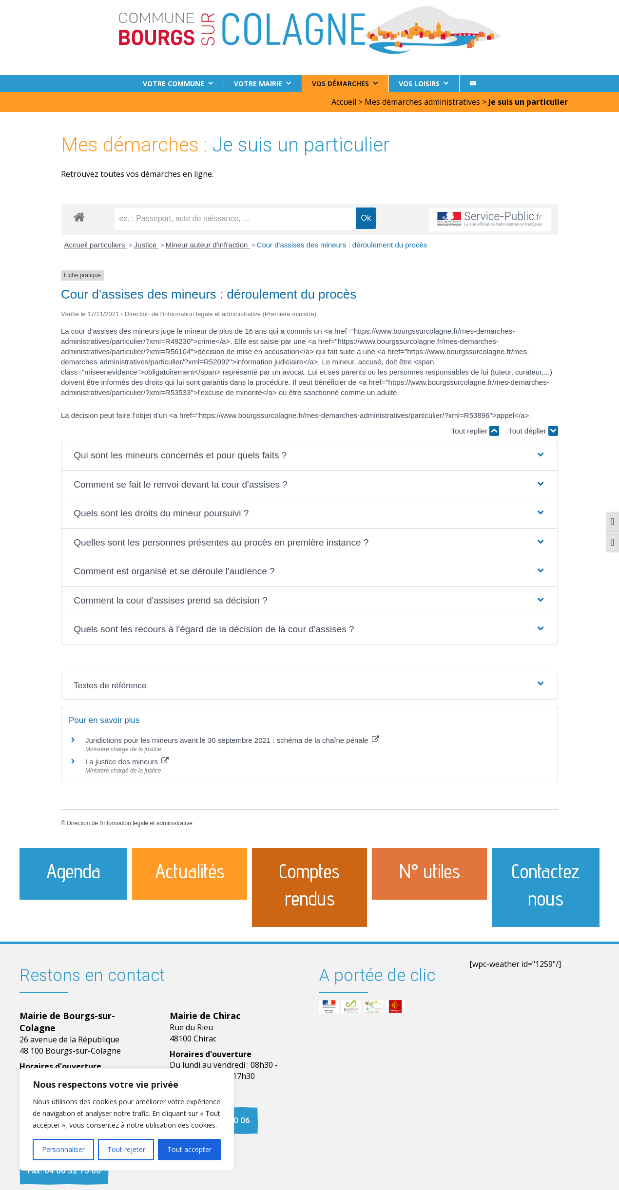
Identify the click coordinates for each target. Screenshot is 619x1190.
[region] (126, 1119)
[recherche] (235, 219)
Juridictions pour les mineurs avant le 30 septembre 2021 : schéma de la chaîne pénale (232, 740)
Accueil (343, 101)
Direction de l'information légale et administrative (130, 823)
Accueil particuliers (95, 245)
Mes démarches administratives (422, 101)
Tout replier (475, 431)
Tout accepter (189, 1149)
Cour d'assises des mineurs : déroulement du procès (342, 245)
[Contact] (473, 83)
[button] (309, 455)
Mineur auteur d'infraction (208, 245)
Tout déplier (533, 431)
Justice (146, 245)
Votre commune (173, 83)
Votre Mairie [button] (258, 83)
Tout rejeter (126, 1149)
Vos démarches (340, 83)
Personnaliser (63, 1149)
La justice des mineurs (127, 761)
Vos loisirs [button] (419, 83)
